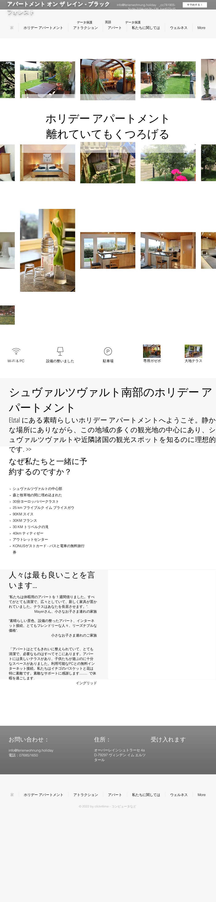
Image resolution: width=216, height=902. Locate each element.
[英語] (108, 22)
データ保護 (84, 22)
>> (28, 449)
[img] (170, 763)
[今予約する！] (195, 5)
